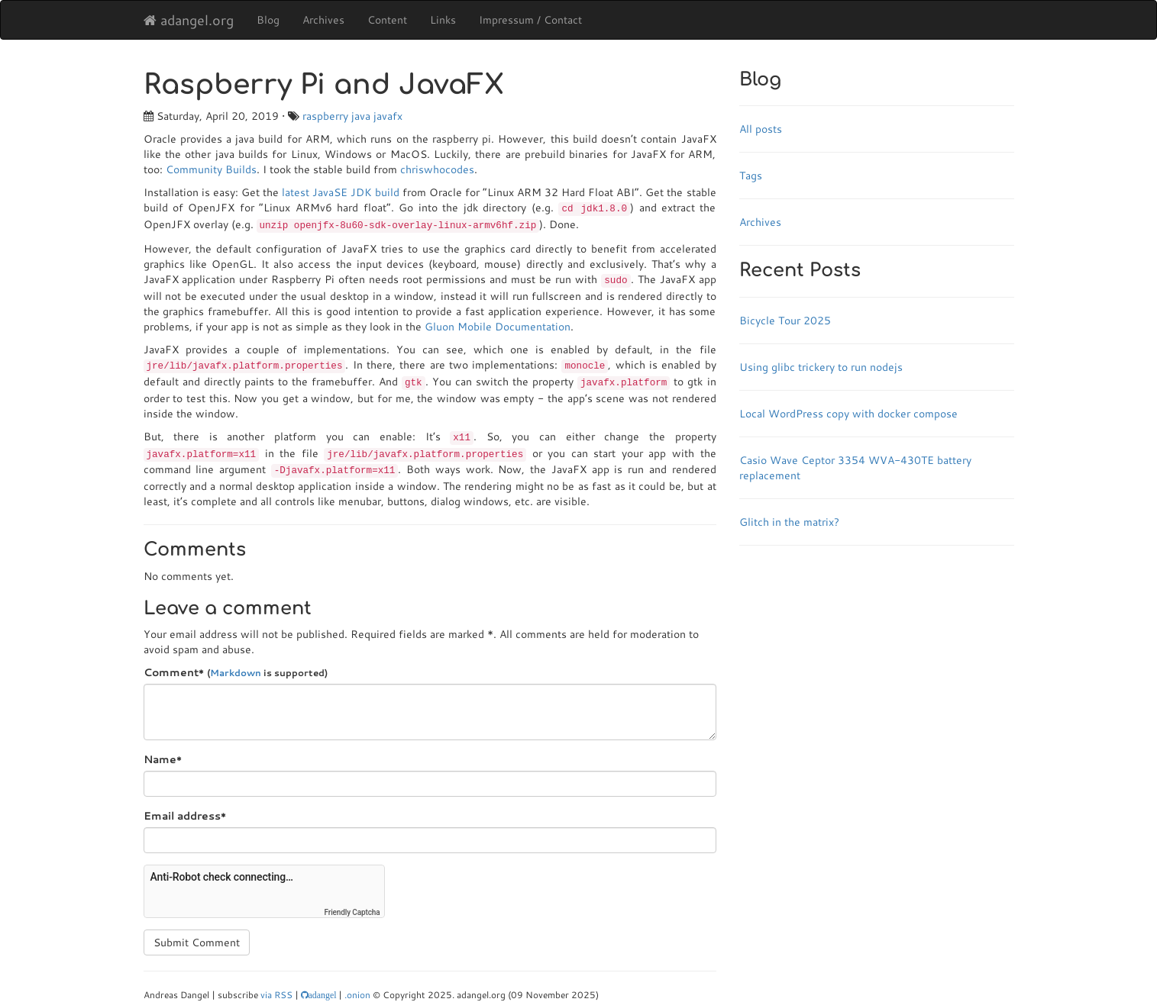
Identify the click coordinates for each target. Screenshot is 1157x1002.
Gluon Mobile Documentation (497, 326)
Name (163, 759)
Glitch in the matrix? (789, 522)
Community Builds (211, 169)
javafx (387, 116)
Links (443, 19)
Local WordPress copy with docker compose (848, 413)
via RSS (276, 994)
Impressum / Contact (530, 19)
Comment (236, 672)
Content (387, 19)
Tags (750, 175)
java (360, 116)
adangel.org (189, 20)
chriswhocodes (437, 169)
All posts (760, 129)
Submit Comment (197, 942)
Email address (185, 815)
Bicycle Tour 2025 (785, 320)
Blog (268, 19)
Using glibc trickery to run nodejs (821, 367)
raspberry (325, 116)
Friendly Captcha (352, 912)
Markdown (235, 672)
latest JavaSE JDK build (340, 192)
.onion (357, 994)
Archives (323, 19)
